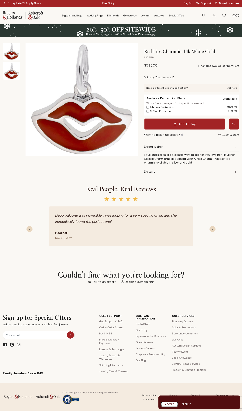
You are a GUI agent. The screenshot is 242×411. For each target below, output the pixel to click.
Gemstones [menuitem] (130, 15)
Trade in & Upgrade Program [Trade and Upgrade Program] (189, 369)
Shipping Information (111, 364)
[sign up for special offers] (70, 334)
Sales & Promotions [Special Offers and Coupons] (184, 326)
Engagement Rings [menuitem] (72, 15)
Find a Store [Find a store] (143, 323)
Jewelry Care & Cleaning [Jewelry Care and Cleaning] (113, 370)
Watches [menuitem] (159, 15)
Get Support (203, 3)
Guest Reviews (144, 341)
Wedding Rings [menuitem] (95, 15)
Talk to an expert (104, 281)
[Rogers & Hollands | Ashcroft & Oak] (23, 15)
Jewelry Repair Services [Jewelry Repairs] (186, 363)
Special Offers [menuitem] (176, 15)
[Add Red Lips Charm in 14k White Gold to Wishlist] (234, 123)
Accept (169, 404)
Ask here (232, 87)
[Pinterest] (12, 344)
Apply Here (232, 65)
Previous (5, 3)
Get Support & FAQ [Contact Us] (111, 320)
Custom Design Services (186, 345)
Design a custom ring (139, 281)
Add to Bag (185, 123)
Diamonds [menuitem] (113, 15)
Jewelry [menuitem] (145, 15)
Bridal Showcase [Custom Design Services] (182, 357)
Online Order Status (111, 326)
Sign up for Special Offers (37, 320)
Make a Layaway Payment (109, 340)
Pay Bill (188, 3)
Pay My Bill (105, 332)
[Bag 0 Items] (235, 15)
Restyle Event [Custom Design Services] (180, 351)
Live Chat (177, 338)
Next (9, 3)
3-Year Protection (193, 111)
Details (150, 170)
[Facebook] (5, 344)
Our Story (141, 329)
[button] (214, 15)
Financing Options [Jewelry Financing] (182, 320)
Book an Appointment (185, 332)
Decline (186, 404)
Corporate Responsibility (150, 353)
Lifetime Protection (193, 107)
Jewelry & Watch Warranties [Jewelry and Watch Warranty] (109, 356)
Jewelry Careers (145, 347)
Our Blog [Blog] (141, 359)
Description (154, 145)
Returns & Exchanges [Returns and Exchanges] (111, 348)
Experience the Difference (151, 335)
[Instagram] (18, 344)
